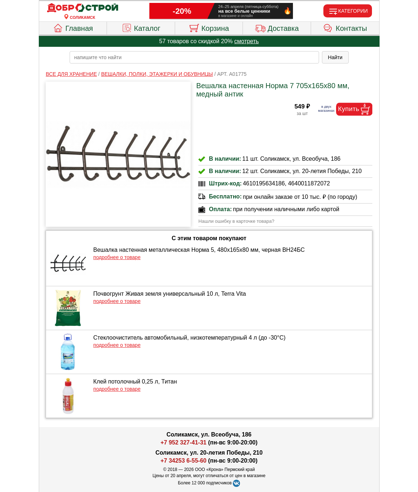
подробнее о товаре (116, 257)
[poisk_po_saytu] (194, 57)
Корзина (209, 27)
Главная (73, 27)
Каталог (141, 27)
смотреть (246, 41)
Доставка (277, 27)
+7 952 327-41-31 (184, 442)
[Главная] (82, 8)
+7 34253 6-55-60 (184, 461)
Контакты (345, 27)
